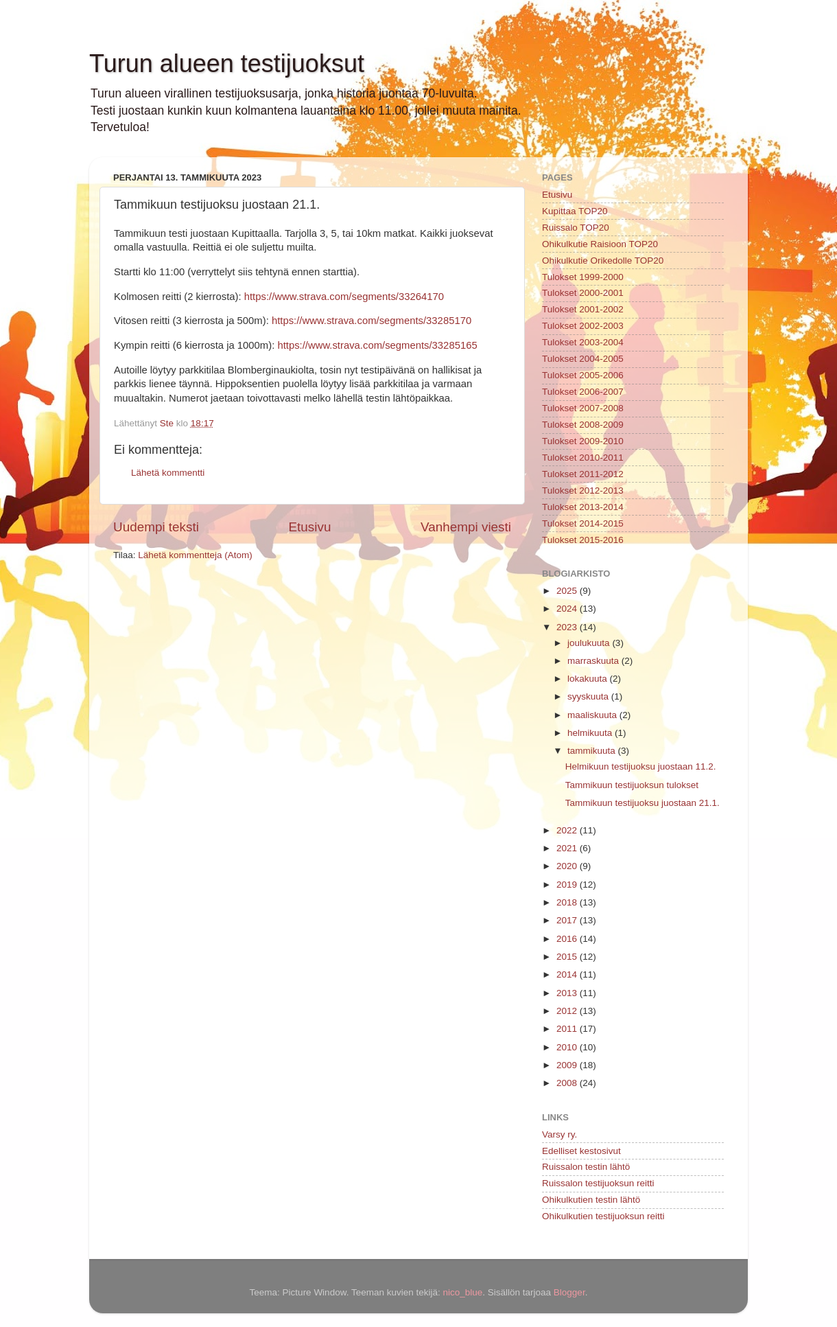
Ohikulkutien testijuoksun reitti (603, 1216)
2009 (568, 1065)
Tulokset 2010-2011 (583, 457)
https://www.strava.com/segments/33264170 (344, 296)
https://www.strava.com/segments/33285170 (371, 320)
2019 (568, 884)
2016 (568, 939)
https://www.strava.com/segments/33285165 (377, 345)
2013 (568, 993)
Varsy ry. (559, 1134)
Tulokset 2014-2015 (583, 523)
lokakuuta (588, 678)
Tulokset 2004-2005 (583, 359)
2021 (568, 848)
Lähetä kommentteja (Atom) (195, 555)
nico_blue (462, 1292)
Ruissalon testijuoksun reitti (598, 1183)
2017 (568, 920)
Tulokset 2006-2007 (583, 391)
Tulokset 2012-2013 (583, 490)
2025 (568, 591)
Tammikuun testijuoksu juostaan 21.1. (642, 803)
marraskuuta (594, 661)
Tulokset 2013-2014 (583, 507)
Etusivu (310, 527)
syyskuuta (589, 696)
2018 (568, 902)
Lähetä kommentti (167, 473)
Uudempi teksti (156, 527)
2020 (568, 866)
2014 (568, 974)
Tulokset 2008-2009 (583, 424)
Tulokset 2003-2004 (583, 342)
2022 (568, 830)
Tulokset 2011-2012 (583, 474)
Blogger (569, 1292)
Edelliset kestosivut (581, 1151)
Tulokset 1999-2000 (583, 277)
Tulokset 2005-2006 (583, 375)
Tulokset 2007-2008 (583, 408)
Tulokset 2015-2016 (583, 540)
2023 (568, 627)
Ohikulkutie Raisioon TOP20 (600, 244)
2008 (568, 1083)
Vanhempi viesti (466, 527)
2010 (568, 1047)
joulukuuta (589, 643)
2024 (568, 608)
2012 (568, 1011)
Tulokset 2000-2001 (583, 293)
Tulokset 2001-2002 (583, 309)
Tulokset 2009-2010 (583, 441)
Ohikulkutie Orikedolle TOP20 (602, 260)
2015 (568, 956)
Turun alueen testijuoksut (226, 63)
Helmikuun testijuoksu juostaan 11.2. (640, 766)
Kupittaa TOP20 (575, 211)
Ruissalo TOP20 (575, 227)
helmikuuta (591, 733)
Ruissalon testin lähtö (586, 1167)
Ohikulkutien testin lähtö (591, 1200)
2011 (568, 1029)
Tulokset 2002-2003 (583, 326)
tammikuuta (592, 751)
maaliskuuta (593, 715)
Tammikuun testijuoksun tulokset (631, 785)
